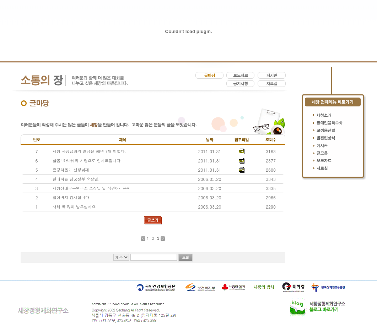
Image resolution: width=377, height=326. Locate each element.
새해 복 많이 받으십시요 (74, 206)
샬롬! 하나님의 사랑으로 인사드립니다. (87, 160)
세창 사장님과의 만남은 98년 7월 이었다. (89, 151)
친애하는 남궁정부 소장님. (76, 179)
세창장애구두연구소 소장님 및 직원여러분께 (92, 188)
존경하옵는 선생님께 (71, 169)
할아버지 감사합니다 (71, 197)
